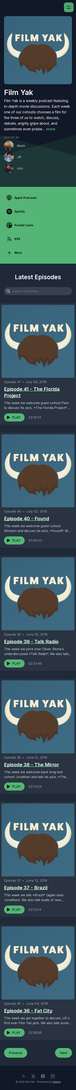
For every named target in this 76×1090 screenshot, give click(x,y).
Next (63, 1053)
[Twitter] (33, 1076)
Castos (56, 1081)
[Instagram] (53, 1076)
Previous (15, 1053)
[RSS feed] (24, 1076)
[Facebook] (43, 1076)
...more (49, 129)
